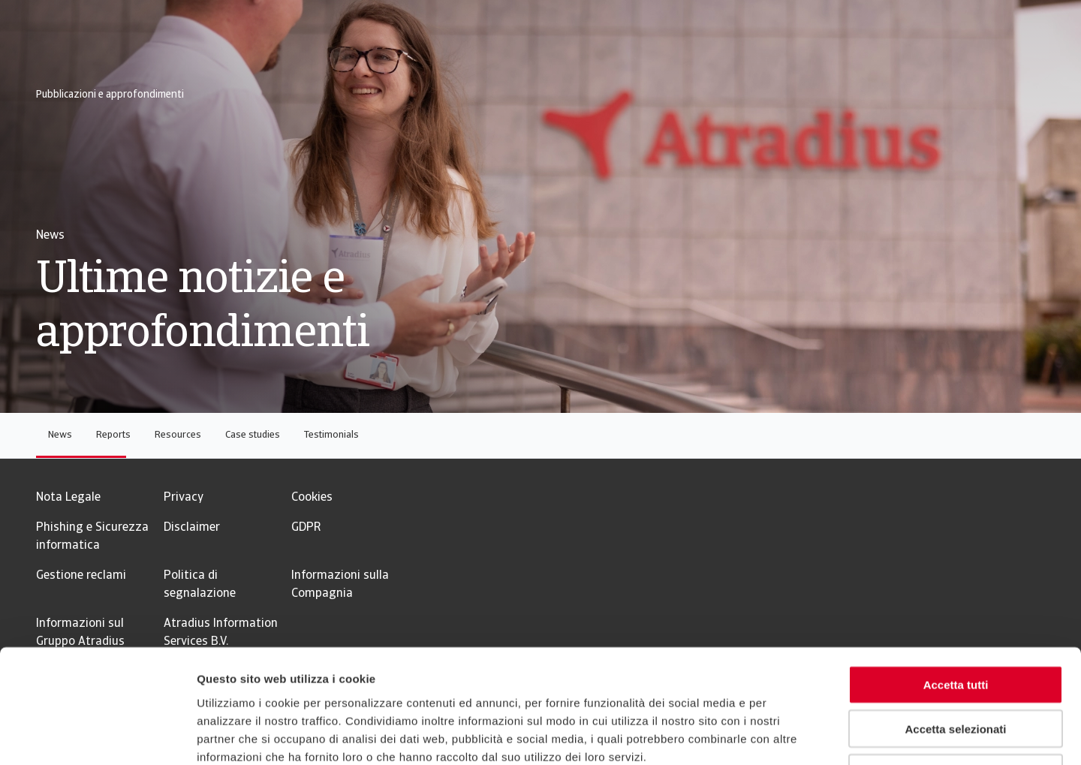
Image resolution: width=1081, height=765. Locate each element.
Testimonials (331, 435)
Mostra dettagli (789, 735)
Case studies (252, 435)
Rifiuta (956, 669)
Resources (178, 435)
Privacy (183, 498)
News (60, 435)
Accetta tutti (956, 580)
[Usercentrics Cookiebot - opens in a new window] (97, 735)
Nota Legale (68, 498)
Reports (113, 435)
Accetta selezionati (955, 625)
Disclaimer (192, 528)
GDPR (306, 528)
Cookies (312, 498)
